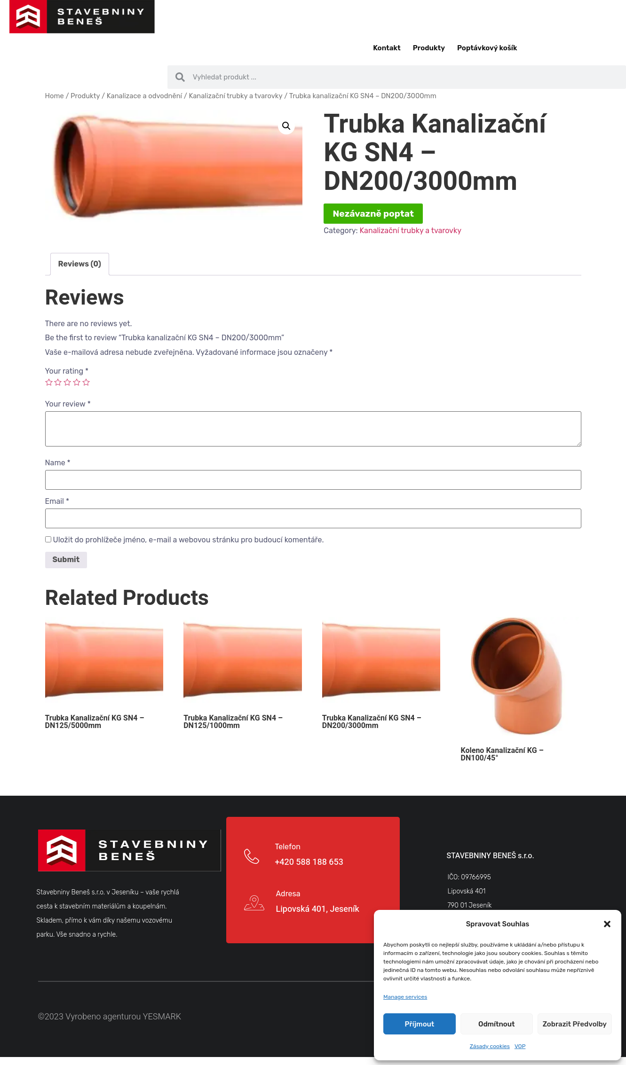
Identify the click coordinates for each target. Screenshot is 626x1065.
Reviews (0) (79, 263)
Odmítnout (496, 1024)
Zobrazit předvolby (575, 1024)
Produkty (429, 48)
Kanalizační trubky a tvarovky (235, 96)
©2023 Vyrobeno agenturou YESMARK (110, 1016)
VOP (520, 1046)
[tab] (79, 264)
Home (54, 96)
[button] (607, 924)
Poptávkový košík (487, 48)
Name (58, 463)
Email (57, 501)
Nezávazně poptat (373, 213)
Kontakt (386, 48)
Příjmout (420, 1024)
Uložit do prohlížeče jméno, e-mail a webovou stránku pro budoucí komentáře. (188, 540)
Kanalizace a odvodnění (144, 96)
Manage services (405, 997)
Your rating (67, 371)
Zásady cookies (490, 1046)
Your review (68, 404)
